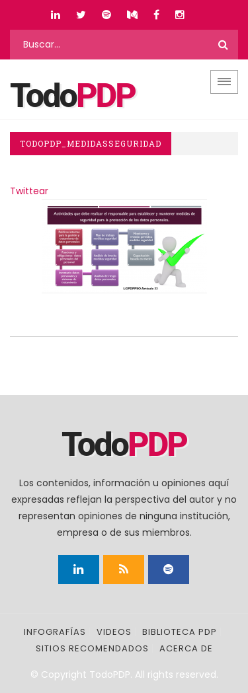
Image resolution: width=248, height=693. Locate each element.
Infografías (55, 632)
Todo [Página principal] (72, 95)
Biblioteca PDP (179, 632)
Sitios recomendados (92, 648)
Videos (114, 632)
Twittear (29, 191)
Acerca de (186, 648)
